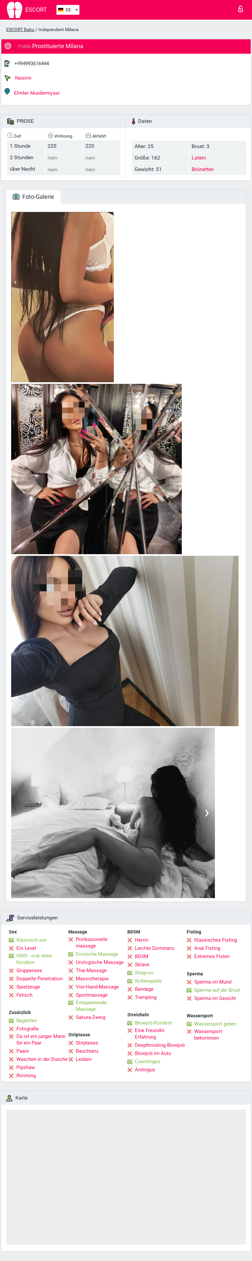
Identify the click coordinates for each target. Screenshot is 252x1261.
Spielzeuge (28, 987)
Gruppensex (29, 970)
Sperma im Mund (212, 982)
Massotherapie (92, 979)
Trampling (146, 997)
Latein (199, 158)
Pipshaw (25, 1067)
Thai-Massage (91, 970)
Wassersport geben (215, 1024)
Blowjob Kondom (153, 1023)
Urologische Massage (100, 962)
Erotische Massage (97, 954)
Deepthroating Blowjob (160, 1045)
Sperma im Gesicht (215, 998)
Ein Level (26, 948)
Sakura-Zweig (90, 1017)
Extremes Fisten (212, 956)
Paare (22, 1051)
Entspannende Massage (91, 1006)
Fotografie (27, 1029)
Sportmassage (92, 995)
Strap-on (144, 973)
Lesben (84, 1059)
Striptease (87, 1043)
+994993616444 (31, 63)
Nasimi (18, 78)
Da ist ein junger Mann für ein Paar (40, 1039)
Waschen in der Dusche (42, 1059)
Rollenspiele (148, 981)
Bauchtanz (87, 1051)
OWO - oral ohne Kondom (34, 959)
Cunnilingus (147, 1061)
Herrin (141, 940)
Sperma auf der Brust (217, 990)
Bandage (144, 989)
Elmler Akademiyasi (32, 92)
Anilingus (145, 1070)
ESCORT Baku (20, 29)
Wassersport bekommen (208, 1034)
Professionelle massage (92, 942)
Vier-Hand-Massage (97, 987)
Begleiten (26, 1021)
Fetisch (24, 995)
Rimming (26, 1076)
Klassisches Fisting (215, 940)
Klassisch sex (31, 940)
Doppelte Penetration (39, 979)
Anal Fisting (207, 948)
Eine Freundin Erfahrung (149, 1033)
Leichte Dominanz (154, 948)
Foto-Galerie (33, 196)
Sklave (142, 965)
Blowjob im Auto (153, 1053)
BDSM (141, 956)
